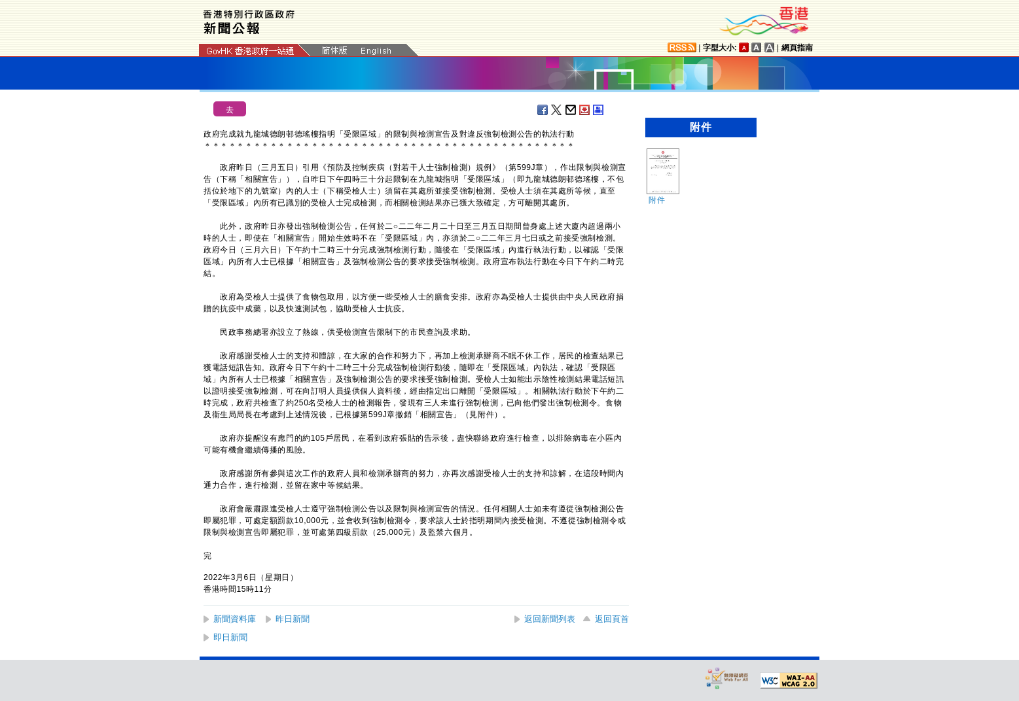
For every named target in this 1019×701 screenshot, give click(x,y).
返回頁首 (612, 619)
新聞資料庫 (234, 619)
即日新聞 (230, 637)
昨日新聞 (293, 619)
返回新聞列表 (549, 619)
